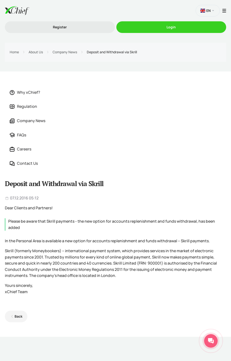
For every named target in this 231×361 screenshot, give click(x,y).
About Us (36, 52)
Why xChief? (25, 92)
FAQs (18, 135)
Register (60, 27)
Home (14, 52)
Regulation (23, 106)
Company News (65, 52)
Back (19, 316)
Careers (20, 149)
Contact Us (24, 163)
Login (171, 27)
